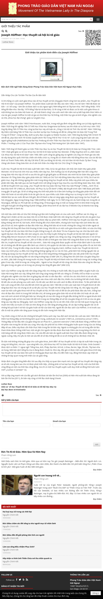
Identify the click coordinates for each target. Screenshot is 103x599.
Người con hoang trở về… (47, 475)
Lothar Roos (8, 42)
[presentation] (23, 435)
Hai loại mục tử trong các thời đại (17, 511)
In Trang (2, 395)
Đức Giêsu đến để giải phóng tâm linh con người (23, 535)
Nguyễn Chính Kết (10, 515)
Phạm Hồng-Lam (8, 455)
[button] (98, 19)
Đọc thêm (97, 469)
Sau (80, 31)
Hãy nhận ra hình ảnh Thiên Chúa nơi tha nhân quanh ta (27, 558)
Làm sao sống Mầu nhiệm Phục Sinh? (19, 546)
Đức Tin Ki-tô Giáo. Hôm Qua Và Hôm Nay (23, 451)
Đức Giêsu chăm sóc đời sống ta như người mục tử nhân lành (29, 523)
